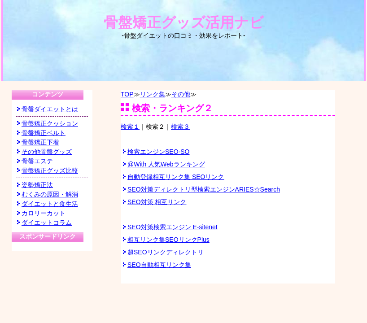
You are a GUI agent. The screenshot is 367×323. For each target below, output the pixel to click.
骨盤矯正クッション (50, 123)
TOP (127, 94)
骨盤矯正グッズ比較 (50, 170)
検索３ (180, 126)
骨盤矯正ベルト (44, 132)
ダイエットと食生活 (50, 203)
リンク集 (152, 94)
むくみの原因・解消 (50, 194)
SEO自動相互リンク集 (159, 264)
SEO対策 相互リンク (156, 201)
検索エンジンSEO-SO (158, 151)
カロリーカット (44, 213)
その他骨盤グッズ (47, 151)
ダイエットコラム (47, 222)
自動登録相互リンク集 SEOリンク (175, 176)
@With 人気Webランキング (166, 164)
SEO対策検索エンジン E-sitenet (172, 227)
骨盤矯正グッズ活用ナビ (184, 26)
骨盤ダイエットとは (50, 109)
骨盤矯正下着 (40, 142)
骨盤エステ (37, 161)
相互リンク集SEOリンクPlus (168, 239)
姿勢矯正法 (37, 184)
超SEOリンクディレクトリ (165, 252)
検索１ (130, 126)
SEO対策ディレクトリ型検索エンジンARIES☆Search (203, 189)
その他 (180, 94)
